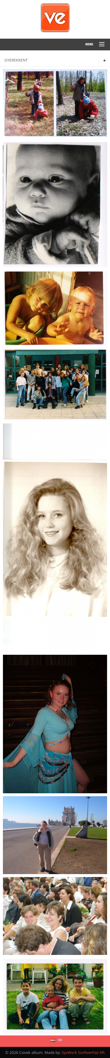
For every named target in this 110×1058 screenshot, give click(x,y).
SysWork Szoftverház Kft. (84, 1052)
